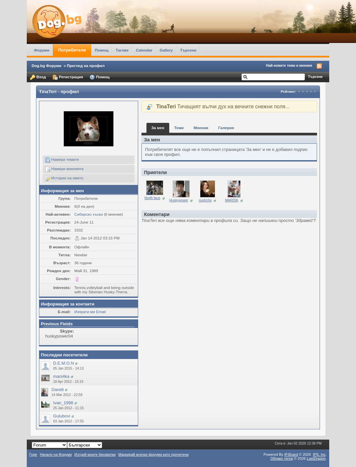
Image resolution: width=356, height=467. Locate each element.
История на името (64, 178)
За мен (157, 128)
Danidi (58, 389)
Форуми (41, 50)
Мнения (201, 128)
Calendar (144, 50)
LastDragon (316, 458)
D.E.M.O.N (63, 363)
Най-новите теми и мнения (289, 65)
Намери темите (62, 159)
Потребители (72, 50)
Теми (179, 128)
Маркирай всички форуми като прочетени (153, 454)
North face (152, 198)
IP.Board (291, 454)
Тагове (122, 50)
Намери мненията (64, 169)
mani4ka (61, 376)
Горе (33, 454)
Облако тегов (281, 458)
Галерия (226, 128)
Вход (38, 77)
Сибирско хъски (88, 214)
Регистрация (68, 77)
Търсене (188, 50)
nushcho (205, 200)
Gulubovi (61, 415)
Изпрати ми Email (90, 311)
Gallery (166, 50)
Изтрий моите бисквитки (95, 454)
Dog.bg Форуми (46, 65)
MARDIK (231, 200)
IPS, (319, 454)
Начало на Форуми (56, 454)
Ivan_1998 (63, 402)
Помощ (101, 50)
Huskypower (178, 200)
